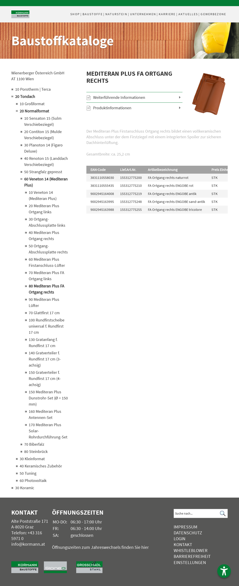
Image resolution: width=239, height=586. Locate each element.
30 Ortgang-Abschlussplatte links (47, 222)
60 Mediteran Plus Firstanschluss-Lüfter (47, 262)
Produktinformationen (112, 107)
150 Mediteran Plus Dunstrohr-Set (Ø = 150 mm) (48, 398)
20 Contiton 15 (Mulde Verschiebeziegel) (43, 134)
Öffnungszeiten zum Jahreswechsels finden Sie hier (100, 547)
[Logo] (20, 14)
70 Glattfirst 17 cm (44, 312)
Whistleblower (191, 550)
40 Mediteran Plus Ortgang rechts (44, 235)
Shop (75, 14)
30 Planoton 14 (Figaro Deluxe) (43, 148)
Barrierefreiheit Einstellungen (192, 559)
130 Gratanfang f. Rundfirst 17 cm (43, 342)
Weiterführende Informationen (119, 97)
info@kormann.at (28, 544)
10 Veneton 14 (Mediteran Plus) (43, 195)
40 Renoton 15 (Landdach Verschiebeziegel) (46, 161)
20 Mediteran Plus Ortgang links (44, 208)
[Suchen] (223, 513)
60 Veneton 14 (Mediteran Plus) (46, 182)
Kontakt (183, 544)
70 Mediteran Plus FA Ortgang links (46, 275)
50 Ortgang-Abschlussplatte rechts (48, 249)
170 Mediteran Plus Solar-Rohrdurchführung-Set (48, 431)
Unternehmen (143, 14)
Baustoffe (93, 14)
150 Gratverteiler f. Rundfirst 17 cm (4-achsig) (45, 378)
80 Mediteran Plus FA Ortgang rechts (46, 289)
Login (179, 538)
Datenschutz (188, 532)
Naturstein (116, 14)
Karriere (167, 14)
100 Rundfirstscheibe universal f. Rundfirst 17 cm (46, 326)
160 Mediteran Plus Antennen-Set (45, 414)
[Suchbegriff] (201, 513)
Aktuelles (188, 14)
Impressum (185, 527)
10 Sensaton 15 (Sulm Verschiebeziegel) (43, 121)
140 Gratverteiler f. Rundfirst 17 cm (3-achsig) (45, 359)
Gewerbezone (213, 14)
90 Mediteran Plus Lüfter (44, 302)
